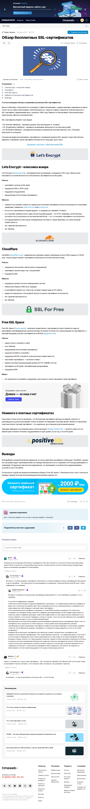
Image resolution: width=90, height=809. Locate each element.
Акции (40, 800)
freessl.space (20, 328)
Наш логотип (55, 777)
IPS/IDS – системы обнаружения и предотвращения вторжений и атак (31, 734)
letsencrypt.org (19, 173)
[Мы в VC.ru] (25, 786)
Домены (66, 782)
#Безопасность (38, 79)
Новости (41, 797)
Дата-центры (81, 778)
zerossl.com (43, 207)
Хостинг (66, 770)
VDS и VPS (67, 773)
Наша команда (81, 775)
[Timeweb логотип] (18, 768)
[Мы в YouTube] (15, 786)
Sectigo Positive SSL (55, 429)
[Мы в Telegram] (4, 786)
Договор (41, 794)
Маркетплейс (31, 20)
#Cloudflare (28, 79)
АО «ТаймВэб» (13, 794)
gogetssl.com (49, 333)
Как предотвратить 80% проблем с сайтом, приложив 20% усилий (29, 748)
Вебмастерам (55, 770)
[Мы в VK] (9, 786)
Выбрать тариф (13, 399)
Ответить (82, 558)
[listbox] (11, 26)
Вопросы (20, 20)
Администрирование (10, 79)
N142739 (14, 798)
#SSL (22, 79)
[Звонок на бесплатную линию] (18, 777)
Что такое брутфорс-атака (16, 721)
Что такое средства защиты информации (21, 707)
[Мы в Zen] (30, 786)
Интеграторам (55, 773)
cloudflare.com (16, 255)
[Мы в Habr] (20, 786)
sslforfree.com (29, 207)
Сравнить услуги (43, 775)
